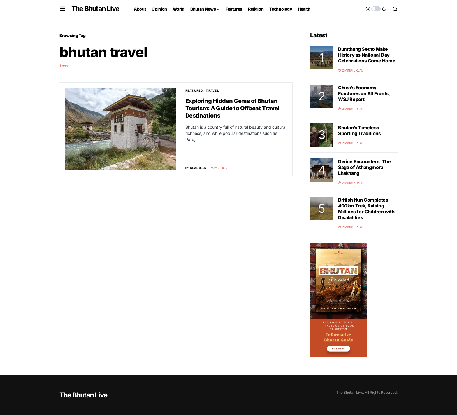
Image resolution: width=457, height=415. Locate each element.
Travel (212, 90)
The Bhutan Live (95, 8)
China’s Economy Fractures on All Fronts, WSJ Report (364, 93)
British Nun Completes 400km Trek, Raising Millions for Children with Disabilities (366, 208)
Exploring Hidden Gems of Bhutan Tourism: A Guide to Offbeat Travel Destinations (232, 108)
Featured (194, 90)
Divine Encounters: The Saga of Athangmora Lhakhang (364, 167)
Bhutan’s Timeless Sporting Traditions (359, 130)
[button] (62, 8)
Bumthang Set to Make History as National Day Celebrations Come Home (366, 55)
